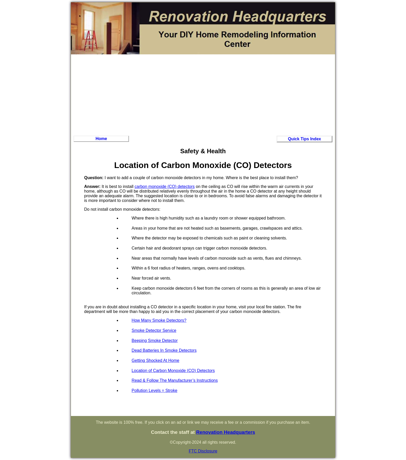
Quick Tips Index (304, 139)
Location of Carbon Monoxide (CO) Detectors (173, 370)
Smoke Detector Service (154, 330)
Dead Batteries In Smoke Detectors (164, 350)
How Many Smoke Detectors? (159, 320)
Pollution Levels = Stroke (154, 390)
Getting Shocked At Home (155, 360)
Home (101, 138)
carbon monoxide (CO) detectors (165, 186)
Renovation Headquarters (225, 432)
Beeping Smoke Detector (155, 340)
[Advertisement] (203, 94)
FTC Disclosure (203, 451)
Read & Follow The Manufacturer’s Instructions (175, 380)
